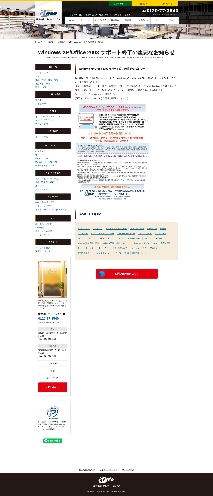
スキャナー (83, 233)
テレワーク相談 (122, 253)
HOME (72, 20)
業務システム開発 (85, 253)
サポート (157, 20)
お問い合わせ (166, 4)
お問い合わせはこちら (127, 273)
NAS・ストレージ (107, 238)
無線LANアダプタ (141, 243)
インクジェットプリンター (102, 233)
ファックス (97, 228)
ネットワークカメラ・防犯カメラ (113, 248)
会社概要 (143, 4)
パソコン (82, 238)
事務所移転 (152, 228)
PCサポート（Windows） (130, 238)
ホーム (37, 42)
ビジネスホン (84, 228)
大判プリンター (145, 233)
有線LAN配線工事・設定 (88, 243)
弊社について (86, 20)
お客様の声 (143, 20)
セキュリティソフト (86, 248)
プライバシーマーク (108, 470)
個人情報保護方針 (87, 470)
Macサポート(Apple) (153, 238)
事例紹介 (129, 20)
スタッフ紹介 (53, 378)
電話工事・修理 (137, 228)
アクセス (53, 371)
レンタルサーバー (104, 253)
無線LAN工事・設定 (111, 243)
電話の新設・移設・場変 (116, 228)
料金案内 (115, 20)
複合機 (163, 228)
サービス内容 (100, 20)
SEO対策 (154, 248)
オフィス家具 (160, 233)
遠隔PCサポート (120, 4)
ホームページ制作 (138, 248)
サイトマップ (128, 470)
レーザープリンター (126, 233)
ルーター (127, 243)
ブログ (172, 20)
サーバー (93, 238)
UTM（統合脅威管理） (162, 243)
